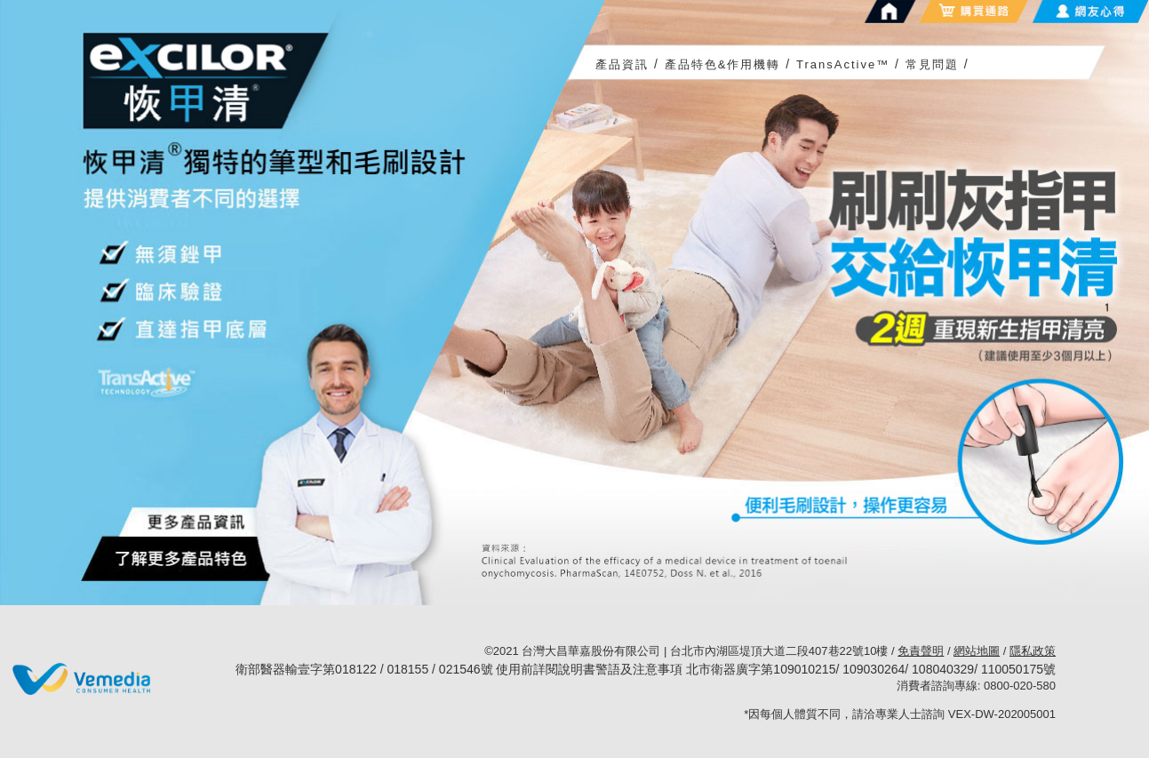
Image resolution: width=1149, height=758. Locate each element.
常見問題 (932, 64)
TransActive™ (843, 64)
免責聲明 (921, 651)
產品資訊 (622, 64)
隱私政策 (1032, 651)
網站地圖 (977, 651)
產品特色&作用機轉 (723, 64)
